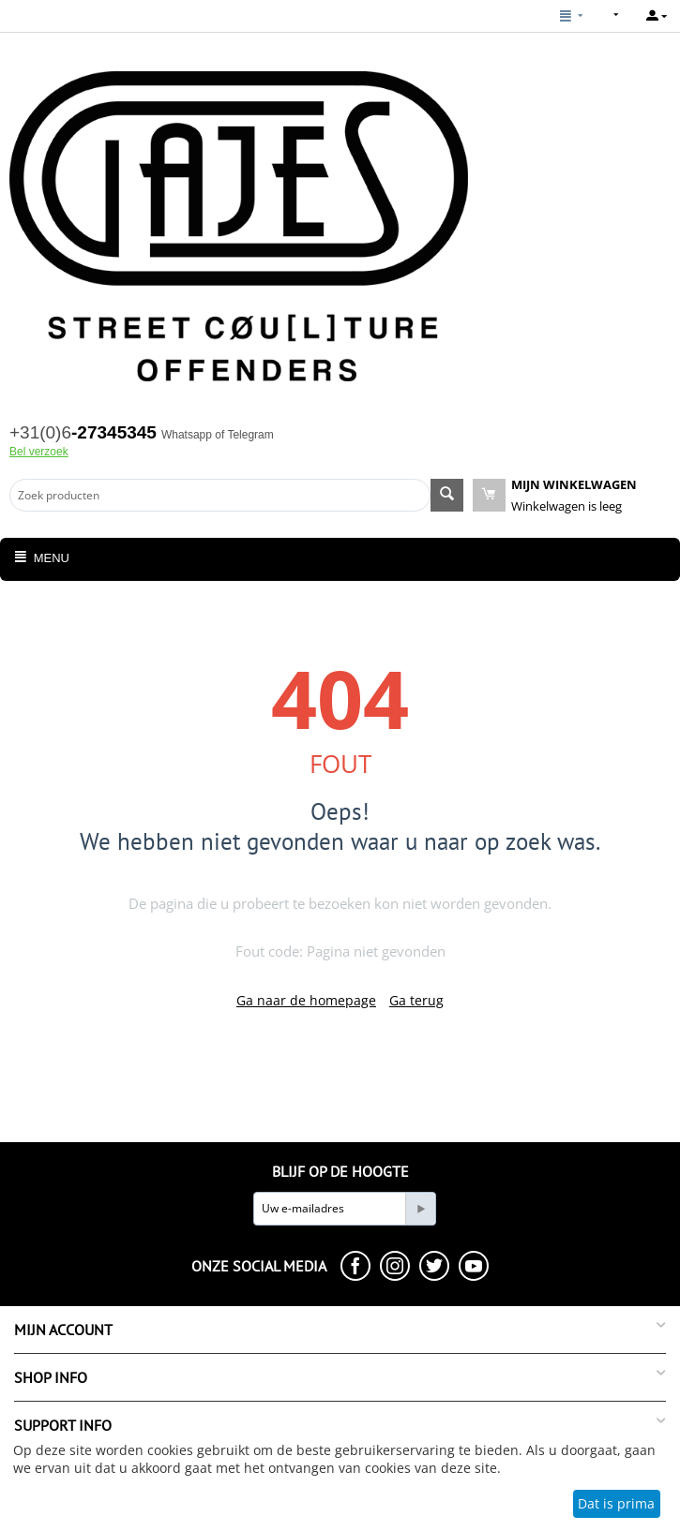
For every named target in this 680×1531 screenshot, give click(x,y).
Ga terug (416, 1000)
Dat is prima (616, 1503)
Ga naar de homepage (306, 1000)
